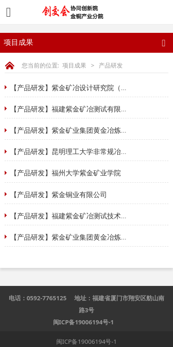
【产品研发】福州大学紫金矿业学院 (65, 172)
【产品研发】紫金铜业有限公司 (58, 194)
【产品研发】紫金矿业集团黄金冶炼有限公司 (79, 130)
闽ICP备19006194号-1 (83, 322)
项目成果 (74, 65)
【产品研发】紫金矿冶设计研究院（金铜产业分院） (89, 87)
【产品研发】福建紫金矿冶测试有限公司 (72, 108)
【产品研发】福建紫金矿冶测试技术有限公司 (79, 215)
